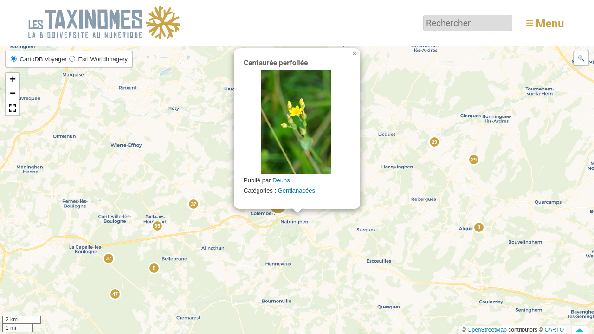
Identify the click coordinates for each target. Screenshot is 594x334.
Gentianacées (296, 190)
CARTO (554, 330)
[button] (478, 227)
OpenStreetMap (487, 330)
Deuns (281, 180)
